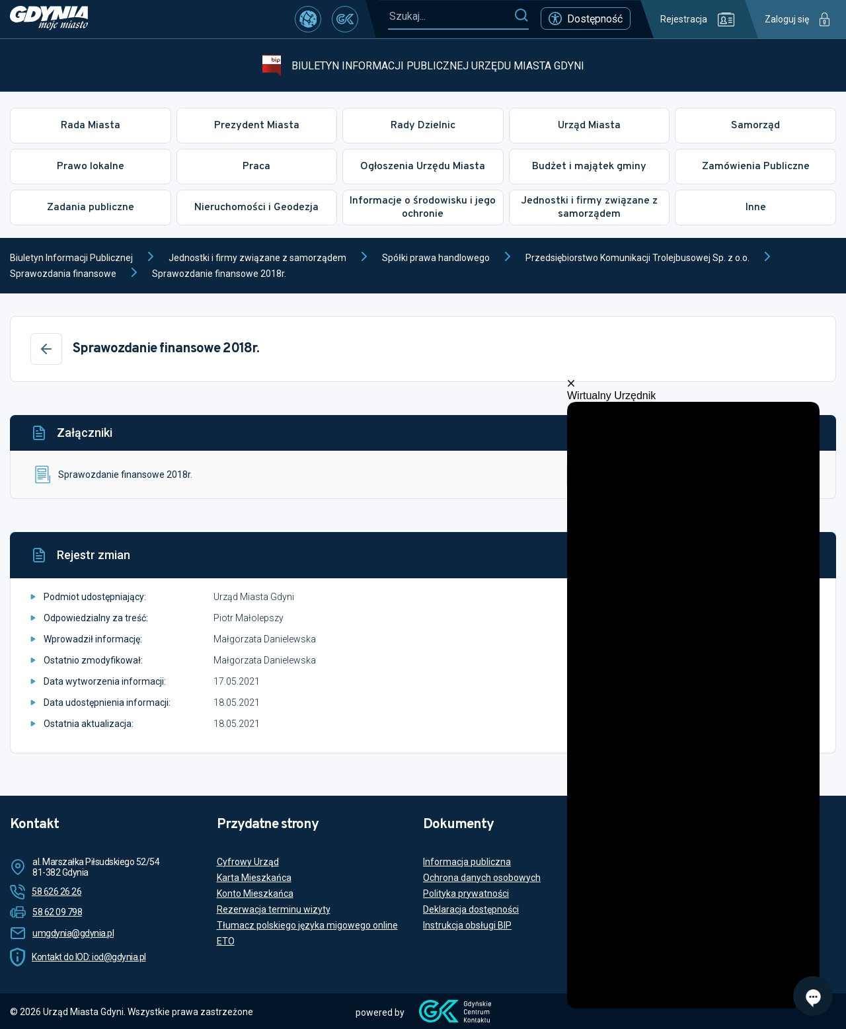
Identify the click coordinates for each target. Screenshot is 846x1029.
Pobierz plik (617, 474)
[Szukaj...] (451, 16)
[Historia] (770, 555)
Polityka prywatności (466, 893)
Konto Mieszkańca (255, 893)
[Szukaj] (521, 15)
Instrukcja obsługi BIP (467, 925)
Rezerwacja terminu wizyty (273, 909)
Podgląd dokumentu (744, 474)
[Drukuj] (801, 555)
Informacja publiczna (467, 862)
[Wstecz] (46, 349)
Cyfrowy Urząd (248, 862)
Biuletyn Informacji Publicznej (71, 257)
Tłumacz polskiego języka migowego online (307, 925)
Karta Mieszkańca (254, 877)
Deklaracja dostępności (471, 909)
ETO (226, 941)
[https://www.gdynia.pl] (49, 19)
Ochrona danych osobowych (482, 877)
